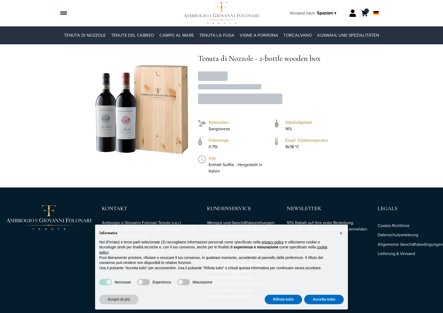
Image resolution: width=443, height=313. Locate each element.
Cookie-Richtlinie (394, 226)
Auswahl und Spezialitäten (348, 35)
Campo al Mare (176, 35)
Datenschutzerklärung (398, 235)
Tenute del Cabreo (132, 35)
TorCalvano (297, 35)
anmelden (358, 229)
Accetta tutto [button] (324, 307)
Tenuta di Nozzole (85, 35)
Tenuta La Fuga (217, 35)
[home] (221, 13)
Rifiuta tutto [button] (283, 307)
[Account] (352, 13)
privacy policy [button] (273, 250)
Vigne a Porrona (259, 35)
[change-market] (313, 13)
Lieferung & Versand (396, 254)
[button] (341, 241)
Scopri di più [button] (119, 307)
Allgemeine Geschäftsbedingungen (410, 244)
